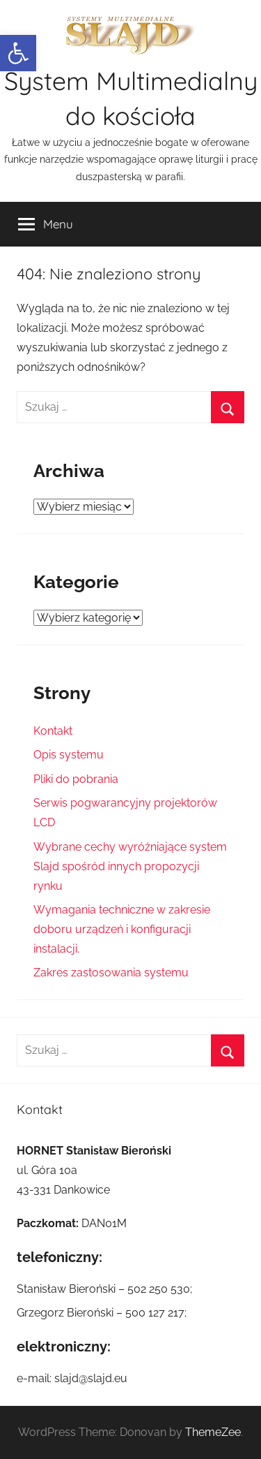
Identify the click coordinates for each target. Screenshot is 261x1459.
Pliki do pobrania (75, 779)
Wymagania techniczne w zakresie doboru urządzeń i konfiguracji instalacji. (121, 929)
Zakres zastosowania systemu (111, 972)
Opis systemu (68, 754)
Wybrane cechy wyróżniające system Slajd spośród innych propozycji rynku (130, 866)
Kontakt (52, 731)
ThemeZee (213, 1432)
